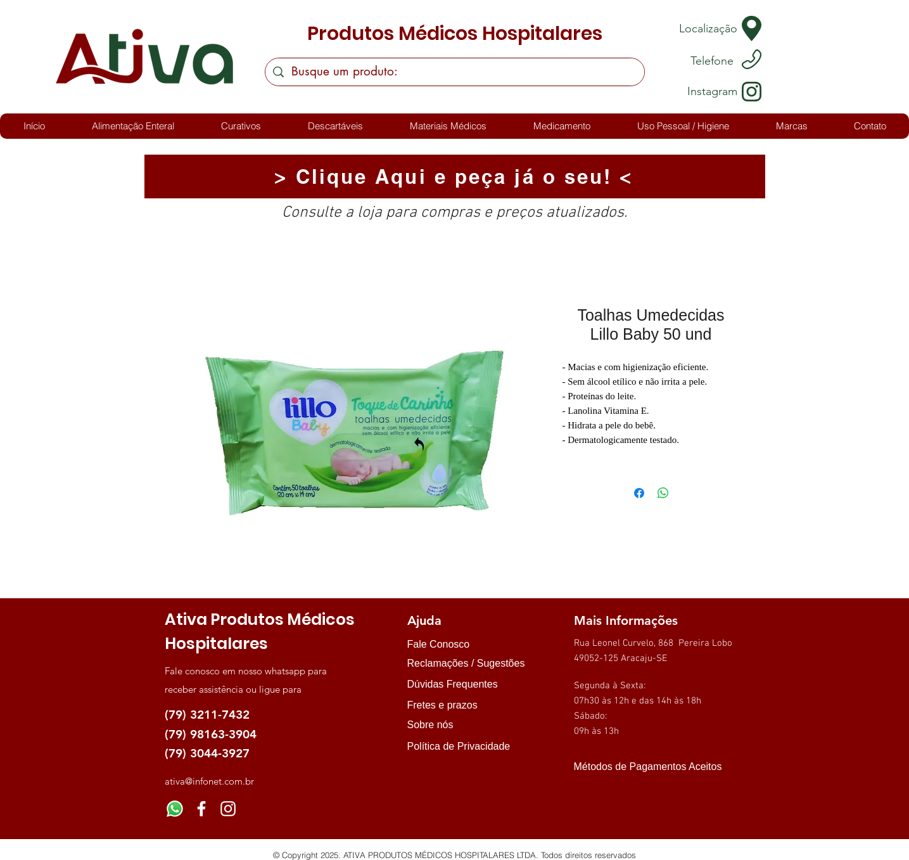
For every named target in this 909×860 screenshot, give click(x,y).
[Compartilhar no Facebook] (639, 493)
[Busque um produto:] (454, 72)
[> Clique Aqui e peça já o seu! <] (454, 176)
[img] (586, 789)
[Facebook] (201, 809)
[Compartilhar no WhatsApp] (663, 493)
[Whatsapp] (175, 809)
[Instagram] (228, 809)
